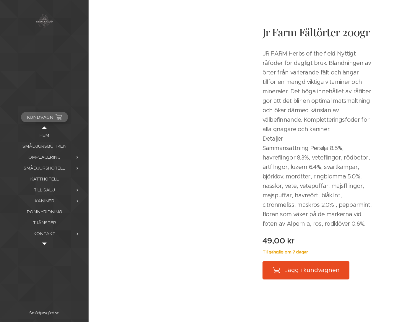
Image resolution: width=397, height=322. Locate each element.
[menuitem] (44, 135)
